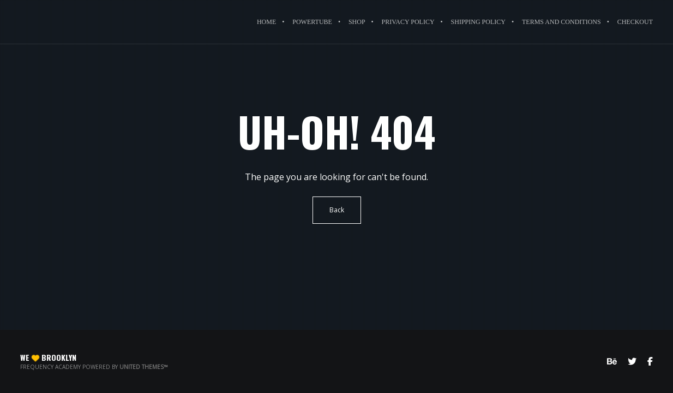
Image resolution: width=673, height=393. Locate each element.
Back (336, 210)
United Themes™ (143, 367)
